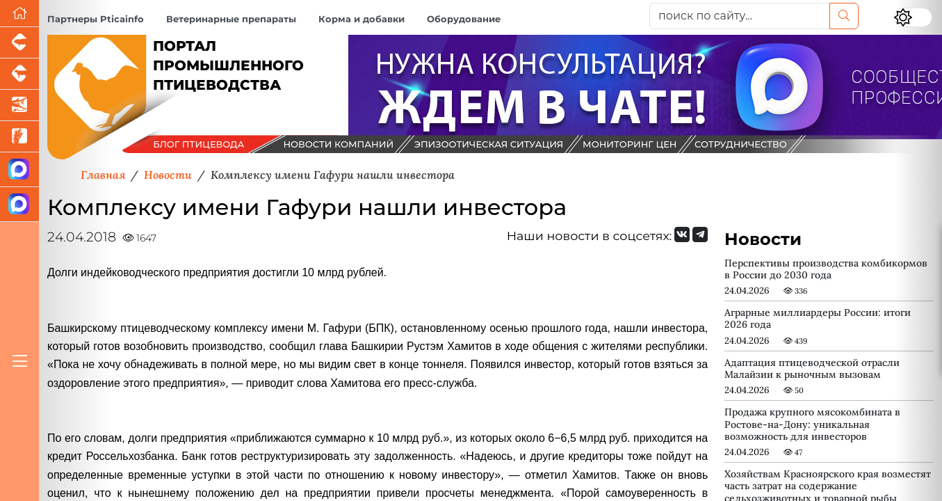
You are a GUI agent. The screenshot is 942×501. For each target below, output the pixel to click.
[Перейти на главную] (19, 13)
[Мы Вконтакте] (682, 234)
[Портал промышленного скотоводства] (19, 74)
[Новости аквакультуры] (19, 105)
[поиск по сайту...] (739, 16)
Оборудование (464, 19)
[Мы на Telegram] (700, 234)
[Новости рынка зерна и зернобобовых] (19, 136)
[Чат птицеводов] (19, 204)
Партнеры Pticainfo (95, 19)
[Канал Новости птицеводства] (19, 169)
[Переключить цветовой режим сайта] (912, 17)
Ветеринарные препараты (231, 19)
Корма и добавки (361, 19)
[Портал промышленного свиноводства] (19, 42)
